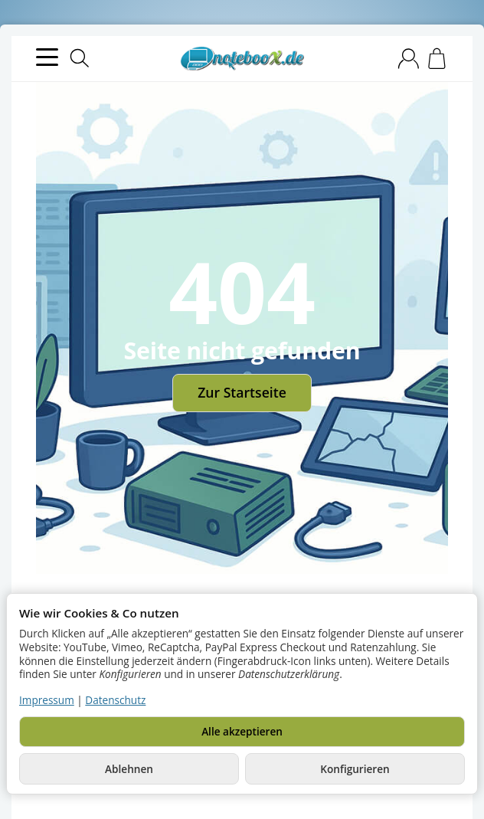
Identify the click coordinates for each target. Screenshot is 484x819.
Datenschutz (115, 700)
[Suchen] (80, 58)
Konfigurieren (354, 769)
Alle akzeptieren (242, 731)
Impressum (46, 700)
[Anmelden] (408, 59)
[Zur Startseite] (241, 59)
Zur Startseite (242, 392)
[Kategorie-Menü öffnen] (47, 57)
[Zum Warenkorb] (437, 59)
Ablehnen (129, 769)
